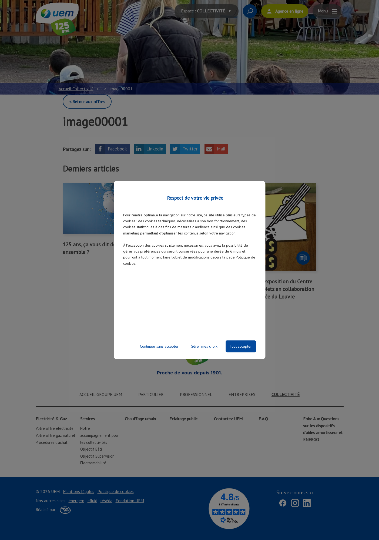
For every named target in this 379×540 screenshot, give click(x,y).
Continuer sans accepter (159, 346)
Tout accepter (241, 346)
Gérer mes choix (204, 346)
